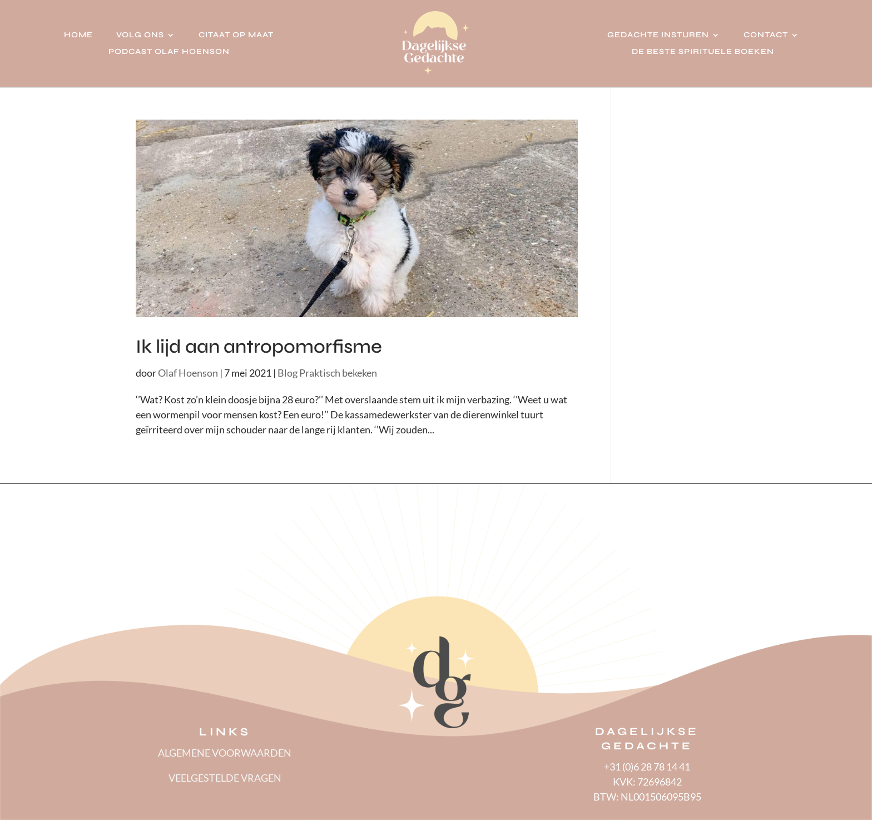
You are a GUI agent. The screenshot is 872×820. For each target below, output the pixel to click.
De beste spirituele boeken (703, 52)
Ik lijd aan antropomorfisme (259, 346)
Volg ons (140, 35)
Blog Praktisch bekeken (327, 373)
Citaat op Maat (236, 35)
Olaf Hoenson (188, 373)
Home (78, 35)
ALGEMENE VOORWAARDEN (224, 753)
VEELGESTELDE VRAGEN (225, 778)
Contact (766, 35)
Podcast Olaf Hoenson (169, 52)
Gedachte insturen (658, 35)
